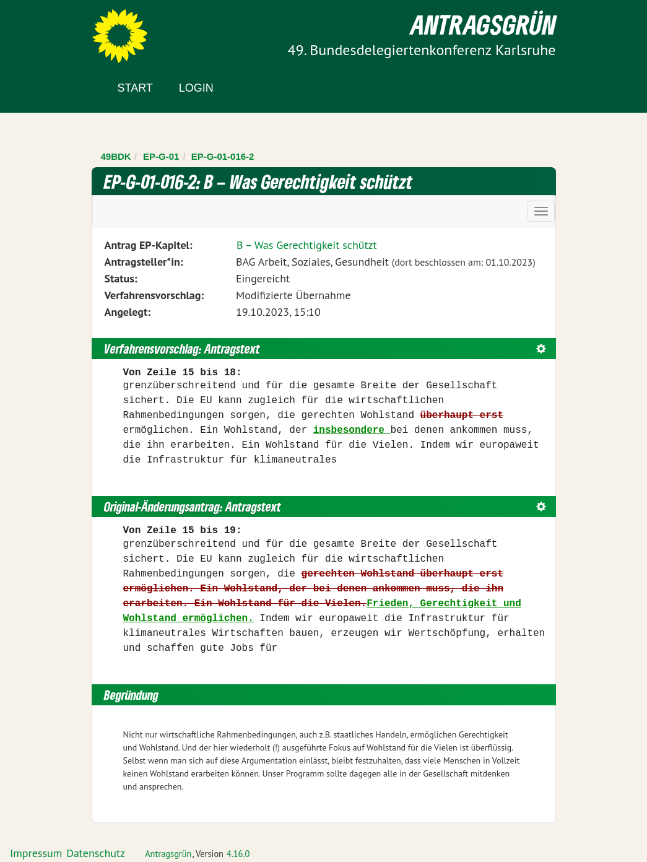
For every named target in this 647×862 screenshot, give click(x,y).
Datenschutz (95, 853)
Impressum (36, 853)
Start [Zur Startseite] (135, 88)
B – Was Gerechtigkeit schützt (307, 245)
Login (196, 88)
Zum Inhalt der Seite (55, 31)
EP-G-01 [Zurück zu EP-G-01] (161, 156)
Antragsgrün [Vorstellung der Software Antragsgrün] (168, 854)
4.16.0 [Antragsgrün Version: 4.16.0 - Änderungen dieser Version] (238, 854)
